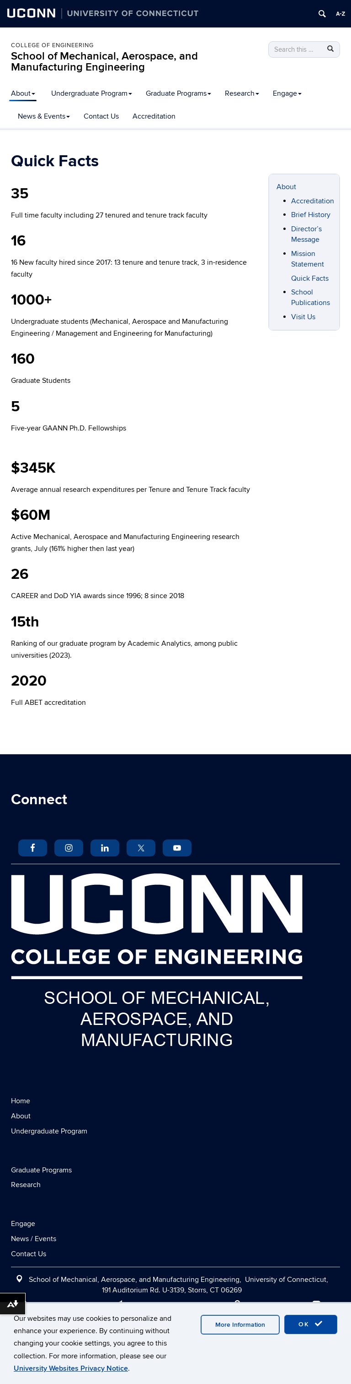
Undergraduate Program (91, 93)
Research (242, 93)
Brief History (310, 214)
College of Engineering (52, 45)
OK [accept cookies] (310, 1324)
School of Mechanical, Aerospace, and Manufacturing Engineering (104, 61)
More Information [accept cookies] (240, 1325)
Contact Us (101, 116)
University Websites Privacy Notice (71, 1368)
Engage (287, 93)
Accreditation (154, 116)
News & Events (44, 116)
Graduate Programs (178, 93)
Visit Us (303, 316)
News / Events (33, 1238)
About (23, 93)
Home (20, 1101)
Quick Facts (310, 278)
